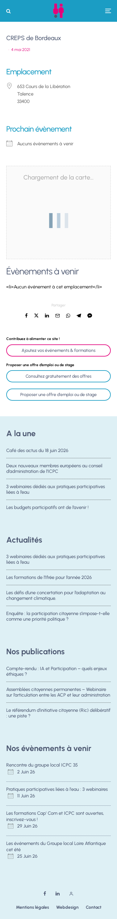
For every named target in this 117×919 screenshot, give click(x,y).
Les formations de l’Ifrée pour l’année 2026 (49, 577)
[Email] (57, 315)
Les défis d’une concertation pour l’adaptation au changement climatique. (55, 595)
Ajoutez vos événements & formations (58, 350)
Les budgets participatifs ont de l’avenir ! (47, 509)
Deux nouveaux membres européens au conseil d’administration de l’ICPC (54, 468)
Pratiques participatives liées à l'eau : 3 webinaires (57, 789)
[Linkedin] (57, 894)
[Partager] (26, 315)
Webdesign (67, 907)
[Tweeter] (36, 315)
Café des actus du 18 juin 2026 (37, 450)
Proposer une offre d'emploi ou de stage (58, 394)
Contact (93, 907)
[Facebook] (45, 894)
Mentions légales (32, 907)
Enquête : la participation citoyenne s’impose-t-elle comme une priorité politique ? (58, 618)
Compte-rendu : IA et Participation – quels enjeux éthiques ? (56, 671)
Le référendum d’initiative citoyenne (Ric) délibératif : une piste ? (58, 713)
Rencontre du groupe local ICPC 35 (42, 765)
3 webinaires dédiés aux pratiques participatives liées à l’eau (55, 489)
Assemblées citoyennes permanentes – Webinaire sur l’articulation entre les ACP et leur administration (58, 692)
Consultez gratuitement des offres (58, 376)
